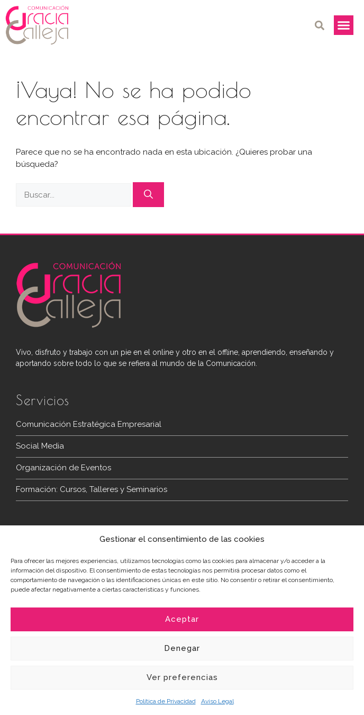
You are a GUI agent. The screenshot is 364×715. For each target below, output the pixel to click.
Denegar (182, 648)
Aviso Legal (217, 701)
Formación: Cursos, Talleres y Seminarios (91, 489)
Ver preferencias (182, 677)
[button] (320, 25)
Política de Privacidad (166, 701)
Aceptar (182, 619)
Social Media (40, 446)
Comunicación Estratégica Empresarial (88, 424)
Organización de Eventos (63, 467)
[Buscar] (148, 195)
